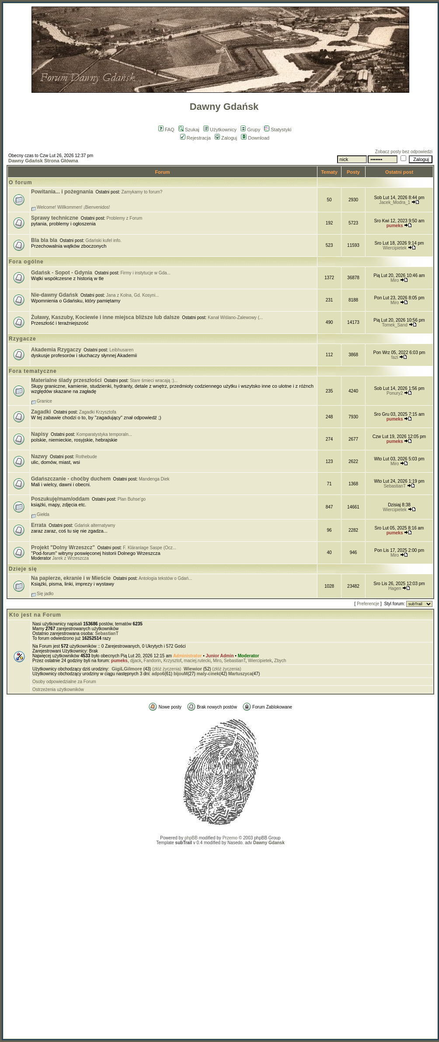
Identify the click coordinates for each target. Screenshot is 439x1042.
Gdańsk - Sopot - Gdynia (61, 273)
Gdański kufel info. (104, 240)
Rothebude (86, 456)
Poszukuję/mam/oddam (60, 499)
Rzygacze (22, 339)
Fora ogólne (26, 262)
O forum (20, 182)
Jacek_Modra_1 (394, 202)
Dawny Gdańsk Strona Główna (43, 160)
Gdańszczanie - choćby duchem (71, 479)
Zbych (280, 660)
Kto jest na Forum (35, 615)
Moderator (248, 655)
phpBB (191, 837)
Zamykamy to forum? (142, 191)
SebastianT (394, 486)
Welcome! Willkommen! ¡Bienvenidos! (73, 207)
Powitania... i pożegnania (62, 192)
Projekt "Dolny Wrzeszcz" (63, 547)
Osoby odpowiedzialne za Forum (64, 681)
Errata (38, 525)
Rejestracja (195, 137)
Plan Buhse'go (132, 499)
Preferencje (368, 603)
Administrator (187, 655)
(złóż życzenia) (166, 669)
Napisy (39, 434)
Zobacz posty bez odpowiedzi (403, 151)
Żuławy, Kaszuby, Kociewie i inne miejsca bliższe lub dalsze (105, 317)
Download (255, 137)
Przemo (230, 837)
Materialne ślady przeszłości (66, 380)
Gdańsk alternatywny (94, 525)
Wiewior (193, 668)
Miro (394, 280)
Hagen (394, 588)
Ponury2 (395, 393)
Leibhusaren (121, 349)
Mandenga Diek (154, 479)
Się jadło (45, 593)
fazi (394, 357)
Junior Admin (220, 655)
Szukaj (188, 129)
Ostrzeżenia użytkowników (58, 689)
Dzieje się (23, 569)
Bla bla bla (44, 240)
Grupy (250, 129)
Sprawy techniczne (54, 218)
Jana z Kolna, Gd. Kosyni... (132, 295)
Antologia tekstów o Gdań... (165, 578)
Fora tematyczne (33, 371)
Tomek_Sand (394, 325)
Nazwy (39, 456)
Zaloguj (226, 137)
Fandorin (152, 660)
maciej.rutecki (197, 660)
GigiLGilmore (126, 668)
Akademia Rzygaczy (56, 350)
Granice (44, 401)
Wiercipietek (394, 248)
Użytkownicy (220, 129)
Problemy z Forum (125, 218)
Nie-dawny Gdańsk (54, 295)
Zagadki (41, 412)
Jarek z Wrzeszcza (70, 558)
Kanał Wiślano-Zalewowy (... (235, 317)
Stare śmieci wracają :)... (154, 380)
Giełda (43, 514)
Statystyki (277, 129)
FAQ (166, 129)
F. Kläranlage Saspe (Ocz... (149, 547)
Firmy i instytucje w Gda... (146, 272)
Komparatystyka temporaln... (104, 434)
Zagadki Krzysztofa (97, 412)
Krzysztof (172, 660)
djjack (135, 660)
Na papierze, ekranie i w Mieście (71, 578)
